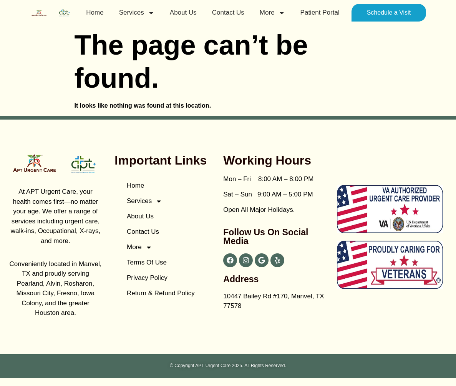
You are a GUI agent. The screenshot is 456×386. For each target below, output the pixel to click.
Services (136, 13)
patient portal (320, 12)
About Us (183, 12)
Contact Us (228, 12)
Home (94, 12)
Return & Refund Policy (161, 293)
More (272, 13)
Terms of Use (147, 262)
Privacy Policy (147, 277)
